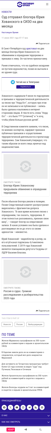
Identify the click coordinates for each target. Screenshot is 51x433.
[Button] (43, 43)
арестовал (31, 48)
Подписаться (25, 87)
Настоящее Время (10, 32)
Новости (7, 11)
